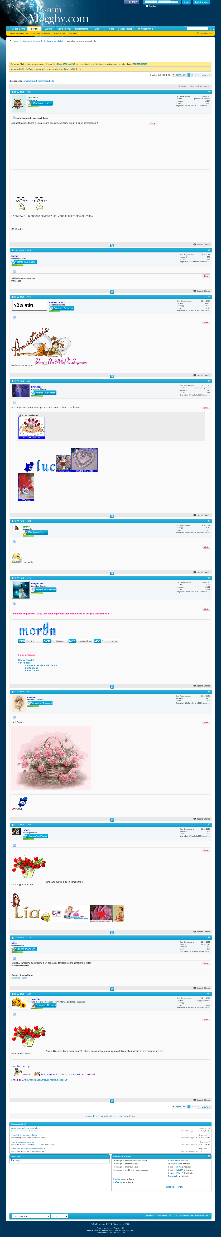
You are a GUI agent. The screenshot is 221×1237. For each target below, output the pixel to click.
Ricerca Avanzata (204, 33)
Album (48, 29)
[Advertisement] (72, 51)
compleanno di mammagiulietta (38, 80)
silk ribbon (24, 662)
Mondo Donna (18, 29)
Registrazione (201, 2)
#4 (209, 381)
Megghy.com (145, 29)
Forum (34, 29)
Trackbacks (173, 1176)
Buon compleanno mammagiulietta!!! (28, 1148)
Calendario (35, 33)
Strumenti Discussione (198, 86)
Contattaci (149, 1215)
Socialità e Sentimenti (32, 41)
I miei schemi (32, 670)
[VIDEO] (180, 1170)
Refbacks (117, 1182)
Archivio (177, 1215)
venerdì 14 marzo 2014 (123, 1116)
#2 (209, 250)
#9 (209, 937)
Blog (97, 29)
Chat (111, 29)
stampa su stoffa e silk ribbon (41, 665)
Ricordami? (151, 6)
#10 (208, 993)
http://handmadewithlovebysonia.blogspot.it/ (46, 1080)
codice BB (174, 1160)
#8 (209, 824)
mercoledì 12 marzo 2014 (99, 1116)
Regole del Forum (174, 1187)
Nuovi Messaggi (17, 33)
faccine (174, 1163)
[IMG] (179, 1166)
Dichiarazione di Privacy (193, 1215)
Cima (207, 1215)
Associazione (127, 29)
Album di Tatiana (19, 977)
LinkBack (182, 86)
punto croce (31, 668)
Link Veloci (73, 33)
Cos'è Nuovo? (64, 29)
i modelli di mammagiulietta (24, 1135)
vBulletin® (110, 1228)
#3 (209, 296)
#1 (209, 91)
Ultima (206, 75)
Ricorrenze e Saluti (54, 41)
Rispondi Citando (202, 244)
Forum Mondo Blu (164, 1215)
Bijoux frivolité (26, 660)
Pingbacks (118, 1179)
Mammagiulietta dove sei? (23, 1142)
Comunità (46, 33)
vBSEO (118, 1232)
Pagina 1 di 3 (180, 74)
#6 (209, 578)
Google (18, 1160)
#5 (209, 521)
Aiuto (186, 2)
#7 (209, 691)
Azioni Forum (59, 33)
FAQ (27, 33)
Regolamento (81, 29)
